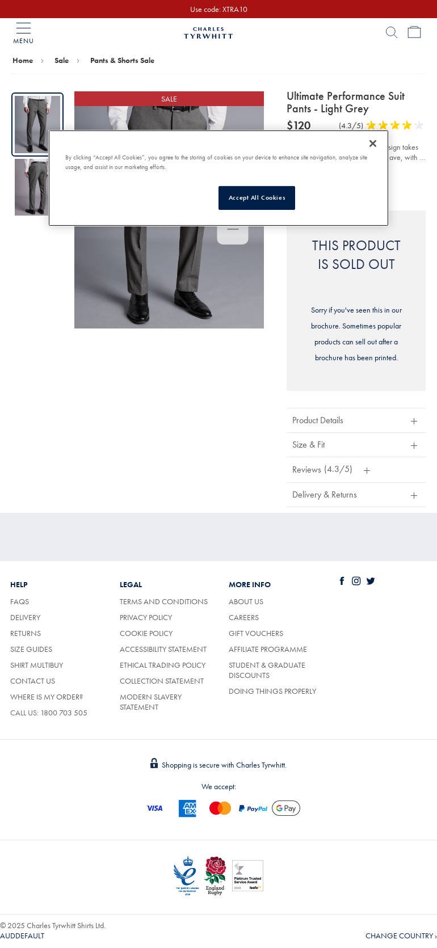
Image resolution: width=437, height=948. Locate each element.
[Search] (391, 32)
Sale (61, 60)
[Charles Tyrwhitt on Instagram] (358, 580)
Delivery (25, 617)
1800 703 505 (63, 712)
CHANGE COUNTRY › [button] (401, 935)
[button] (356, 420)
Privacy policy (146, 617)
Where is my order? (46, 697)
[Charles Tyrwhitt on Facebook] (344, 580)
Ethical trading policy (162, 665)
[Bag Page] (414, 32)
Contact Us (32, 681)
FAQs (19, 601)
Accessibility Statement (163, 649)
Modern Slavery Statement (151, 702)
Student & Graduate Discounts (267, 670)
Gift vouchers (256, 633)
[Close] (372, 143)
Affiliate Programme (268, 649)
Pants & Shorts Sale (122, 60)
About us (246, 601)
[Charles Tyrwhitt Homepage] (208, 31)
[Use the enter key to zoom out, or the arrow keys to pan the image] (233, 230)
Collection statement (162, 681)
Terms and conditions (164, 601)
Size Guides (31, 649)
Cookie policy (146, 633)
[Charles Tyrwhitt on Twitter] (373, 580)
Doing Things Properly (272, 691)
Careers (244, 617)
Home (22, 60)
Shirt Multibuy (36, 665)
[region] (218, 178)
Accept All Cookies (257, 197)
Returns (25, 633)
